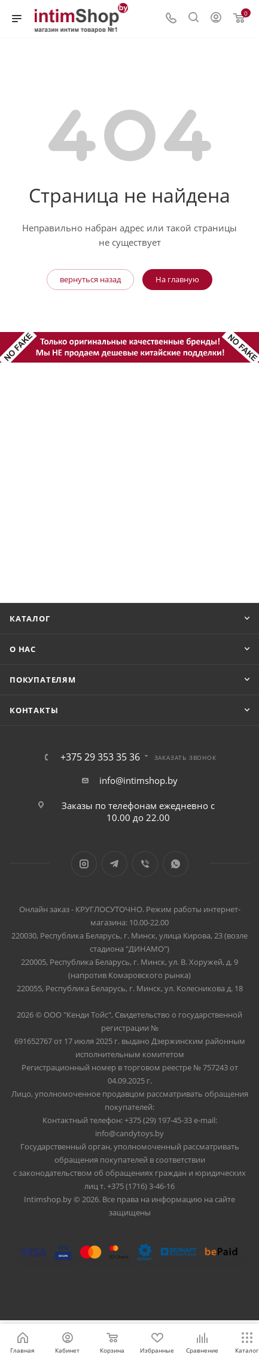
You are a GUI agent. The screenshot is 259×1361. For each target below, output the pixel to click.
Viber (145, 864)
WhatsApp (175, 864)
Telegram (114, 864)
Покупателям (43, 679)
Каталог (30, 618)
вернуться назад (90, 279)
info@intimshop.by (138, 780)
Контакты (34, 710)
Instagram (84, 864)
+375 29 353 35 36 (100, 757)
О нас (23, 649)
